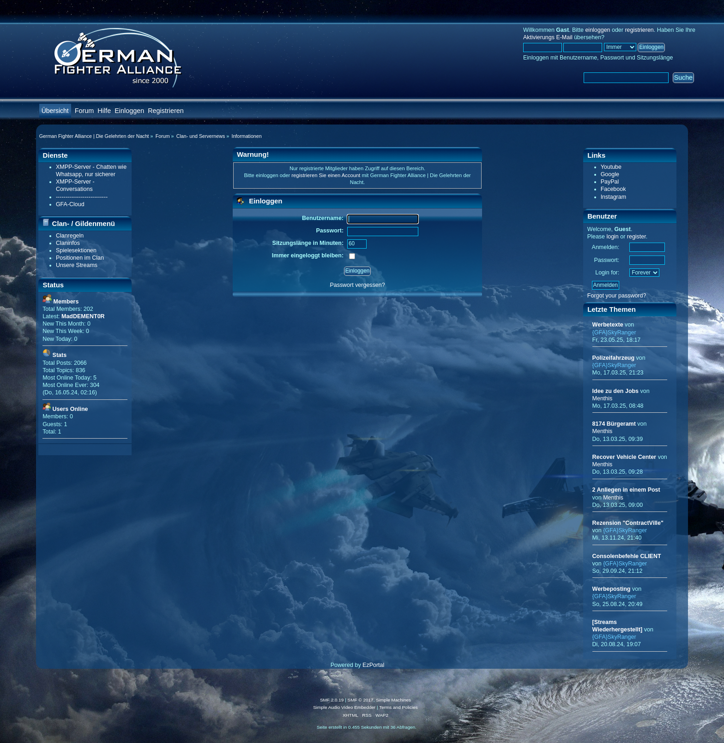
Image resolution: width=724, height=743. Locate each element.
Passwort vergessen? (357, 285)
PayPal (610, 181)
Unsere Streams (76, 265)
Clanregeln (70, 235)
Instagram (613, 197)
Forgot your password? (616, 295)
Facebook (613, 189)
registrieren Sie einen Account (325, 175)
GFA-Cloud (70, 204)
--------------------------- (82, 197)
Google (610, 174)
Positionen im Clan (80, 258)
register (636, 236)
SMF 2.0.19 (332, 699)
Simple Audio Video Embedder (344, 707)
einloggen (597, 30)
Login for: (607, 272)
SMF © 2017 (361, 699)
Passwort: (606, 260)
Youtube (611, 167)
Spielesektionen (76, 250)
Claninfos (68, 243)
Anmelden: (606, 247)
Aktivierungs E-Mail (548, 37)
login (612, 236)
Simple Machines (393, 699)
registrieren (639, 30)
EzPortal (373, 665)
